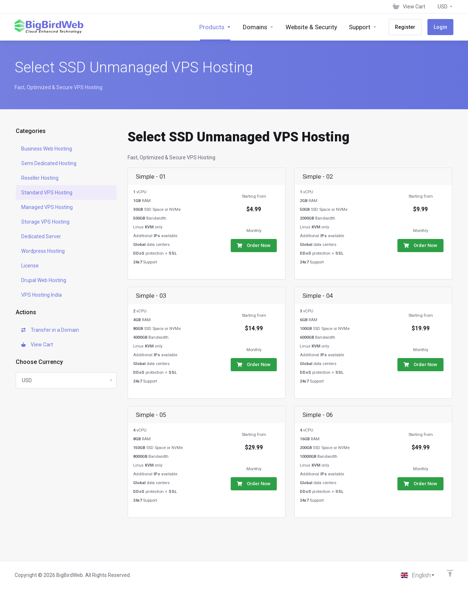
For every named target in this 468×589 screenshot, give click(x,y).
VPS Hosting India (41, 295)
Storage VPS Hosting (45, 222)
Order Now (254, 245)
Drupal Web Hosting (43, 280)
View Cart (37, 344)
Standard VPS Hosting (46, 192)
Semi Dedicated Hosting (48, 163)
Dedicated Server (41, 236)
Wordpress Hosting (43, 251)
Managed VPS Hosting (47, 207)
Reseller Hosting (39, 178)
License (30, 266)
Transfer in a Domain (50, 330)
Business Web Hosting (46, 149)
